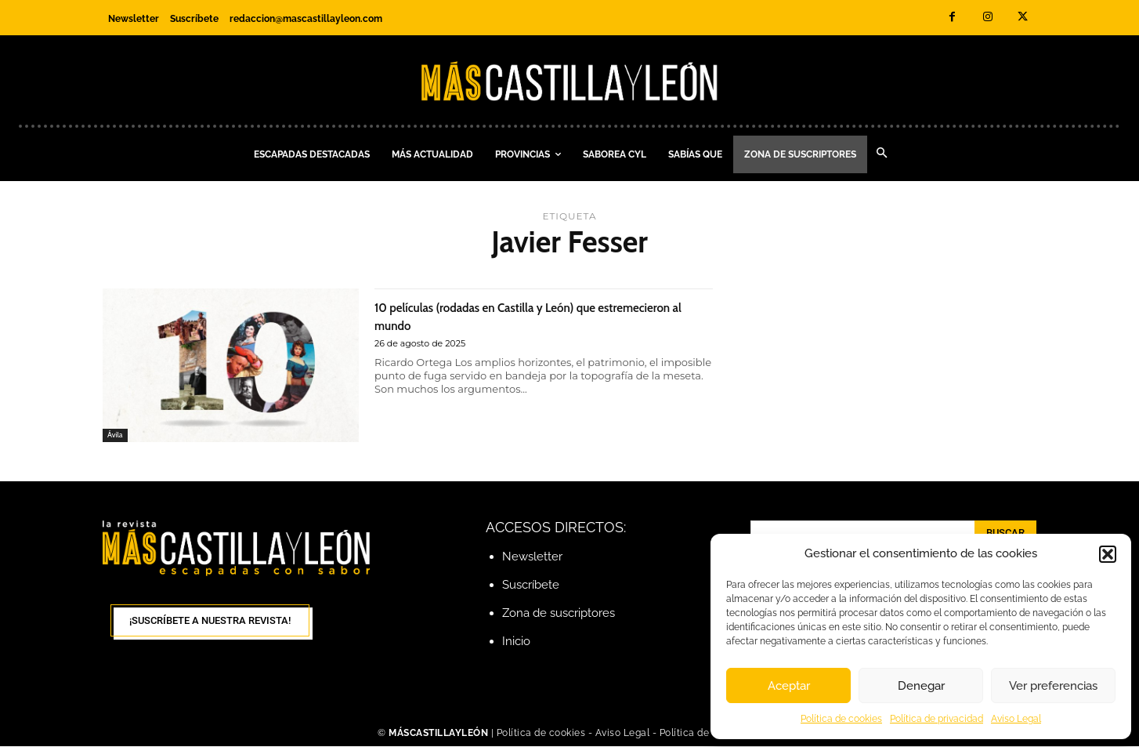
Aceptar (789, 686)
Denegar (921, 686)
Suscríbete (530, 585)
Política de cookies (841, 718)
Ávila (116, 434)
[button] (1107, 554)
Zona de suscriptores (558, 613)
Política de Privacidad (710, 733)
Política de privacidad (936, 718)
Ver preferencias (1053, 686)
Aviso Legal (1016, 718)
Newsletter (532, 556)
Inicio (516, 641)
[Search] (1005, 533)
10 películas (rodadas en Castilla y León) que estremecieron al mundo (529, 315)
